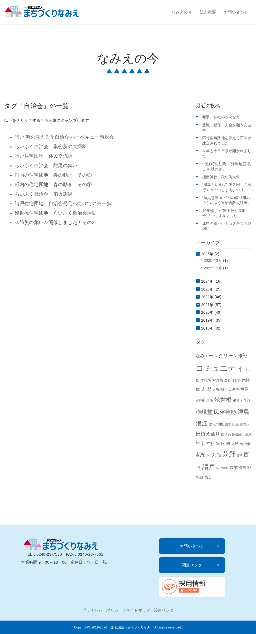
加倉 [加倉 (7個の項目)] (227, 380)
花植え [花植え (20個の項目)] (203, 454)
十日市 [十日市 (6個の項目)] (236, 380)
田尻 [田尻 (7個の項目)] (235, 424)
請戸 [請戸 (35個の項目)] (208, 466)
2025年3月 (213, 260)
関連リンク (192, 565)
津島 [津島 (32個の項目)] (244, 411)
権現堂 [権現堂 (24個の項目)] (204, 412)
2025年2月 (213, 268)
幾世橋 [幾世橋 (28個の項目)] (223, 399)
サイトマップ (138, 610)
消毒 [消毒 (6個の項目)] (228, 424)
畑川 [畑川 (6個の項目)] (248, 434)
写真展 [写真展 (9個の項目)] (217, 380)
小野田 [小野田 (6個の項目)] (200, 400)
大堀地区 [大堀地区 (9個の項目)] (219, 389)
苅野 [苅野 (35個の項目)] (229, 454)
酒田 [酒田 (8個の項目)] (242, 468)
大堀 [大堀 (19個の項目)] (206, 389)
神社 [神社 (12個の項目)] (210, 443)
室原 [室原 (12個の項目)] (244, 389)
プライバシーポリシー (102, 610)
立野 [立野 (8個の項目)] (234, 444)
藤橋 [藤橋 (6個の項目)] (240, 455)
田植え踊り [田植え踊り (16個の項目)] (208, 434)
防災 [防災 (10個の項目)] (208, 477)
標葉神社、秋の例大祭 (221, 177)
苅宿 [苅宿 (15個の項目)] (216, 454)
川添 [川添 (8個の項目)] (209, 401)
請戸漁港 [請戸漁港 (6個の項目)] (222, 468)
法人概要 (208, 12)
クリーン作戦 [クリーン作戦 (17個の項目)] (233, 355)
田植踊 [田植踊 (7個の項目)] (226, 434)
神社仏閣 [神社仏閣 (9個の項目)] (223, 444)
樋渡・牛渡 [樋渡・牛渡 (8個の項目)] (242, 401)
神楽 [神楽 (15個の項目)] (200, 443)
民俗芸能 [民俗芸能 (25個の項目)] (225, 412)
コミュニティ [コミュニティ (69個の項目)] (220, 368)
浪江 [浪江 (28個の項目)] (202, 423)
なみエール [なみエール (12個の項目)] (207, 356)
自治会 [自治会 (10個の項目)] (245, 444)
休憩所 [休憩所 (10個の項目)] (205, 380)
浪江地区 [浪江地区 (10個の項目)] (216, 424)
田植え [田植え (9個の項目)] (245, 424)
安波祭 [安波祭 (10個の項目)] (233, 389)
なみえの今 (182, 12)
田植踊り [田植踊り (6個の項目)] (238, 434)
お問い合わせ (236, 12)
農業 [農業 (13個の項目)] (233, 467)
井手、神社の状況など (221, 117)
